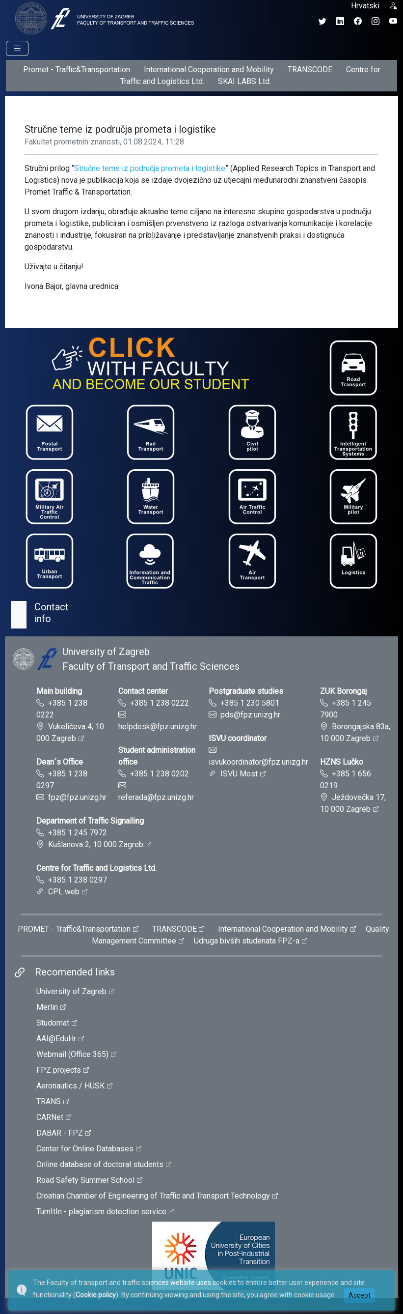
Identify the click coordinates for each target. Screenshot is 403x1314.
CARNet (49, 1117)
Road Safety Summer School (85, 1180)
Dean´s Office (59, 762)
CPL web (64, 891)
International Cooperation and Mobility (209, 69)
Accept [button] (360, 1295)
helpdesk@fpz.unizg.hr (157, 726)
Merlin (47, 1007)
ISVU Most (239, 773)
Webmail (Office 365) (72, 1054)
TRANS (48, 1101)
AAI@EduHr (56, 1038)
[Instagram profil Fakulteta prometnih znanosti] (375, 21)
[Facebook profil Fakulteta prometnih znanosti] (358, 21)
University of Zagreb (71, 991)
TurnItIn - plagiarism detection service (101, 1211)
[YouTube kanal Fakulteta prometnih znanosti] (393, 21)
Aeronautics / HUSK (70, 1085)
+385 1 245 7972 (77, 832)
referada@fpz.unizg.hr (156, 797)
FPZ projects (58, 1070)
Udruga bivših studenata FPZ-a (246, 940)
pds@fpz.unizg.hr (250, 714)
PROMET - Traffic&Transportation (74, 929)
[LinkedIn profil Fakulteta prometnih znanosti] (340, 21)
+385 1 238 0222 (159, 703)
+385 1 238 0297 (77, 880)
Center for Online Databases (85, 1148)
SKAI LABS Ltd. (244, 81)
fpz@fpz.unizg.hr (77, 797)
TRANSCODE (310, 69)
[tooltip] (103, 18)
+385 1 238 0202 (159, 773)
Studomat (52, 1023)
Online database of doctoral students (99, 1164)
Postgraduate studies (246, 691)
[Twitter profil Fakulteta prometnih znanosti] (322, 21)
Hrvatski (365, 5)
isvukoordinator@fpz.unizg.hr (258, 762)
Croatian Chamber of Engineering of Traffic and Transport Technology (153, 1195)
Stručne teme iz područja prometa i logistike (149, 168)
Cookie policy (96, 1295)
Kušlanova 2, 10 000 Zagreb (95, 844)
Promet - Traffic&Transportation (76, 69)
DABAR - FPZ (59, 1133)
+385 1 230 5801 (249, 703)
